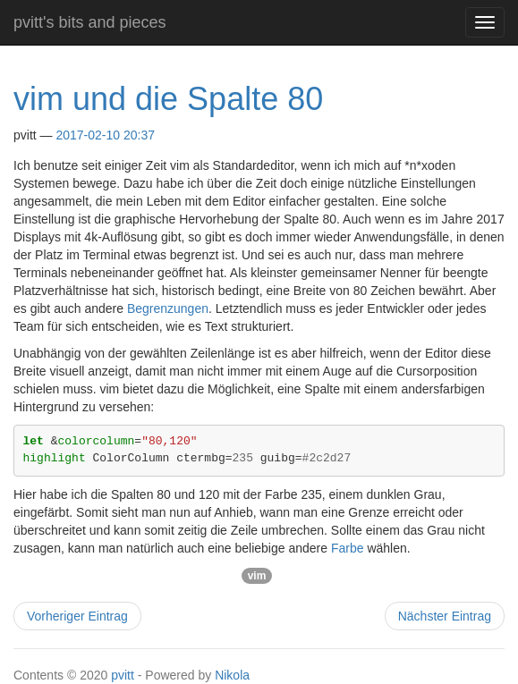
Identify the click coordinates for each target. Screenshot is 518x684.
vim (257, 576)
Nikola (232, 675)
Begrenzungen (167, 308)
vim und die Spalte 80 (168, 98)
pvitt (122, 675)
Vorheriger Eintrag (77, 616)
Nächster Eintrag (444, 616)
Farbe (347, 548)
